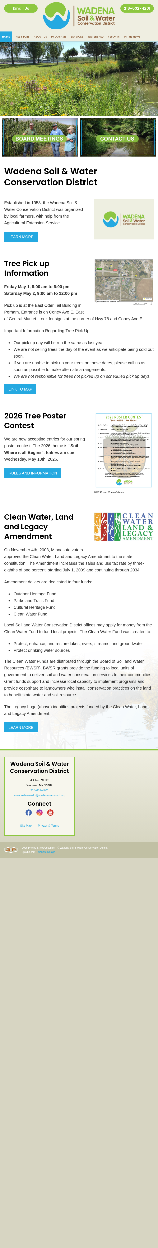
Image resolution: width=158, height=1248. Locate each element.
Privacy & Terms (48, 825)
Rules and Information (33, 473)
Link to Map (20, 389)
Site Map (26, 825)
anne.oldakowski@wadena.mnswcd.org (39, 795)
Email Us (21, 8)
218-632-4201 (137, 8)
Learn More (21, 237)
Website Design (46, 852)
